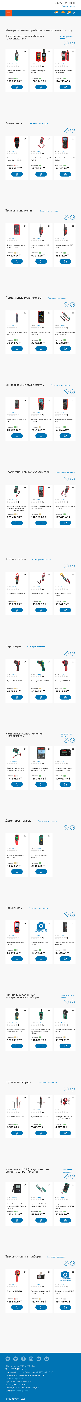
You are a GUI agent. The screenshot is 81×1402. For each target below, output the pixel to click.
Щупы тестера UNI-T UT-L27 (39, 1117)
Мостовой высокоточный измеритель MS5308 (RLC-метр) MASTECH (16, 1206)
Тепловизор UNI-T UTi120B (15, 1291)
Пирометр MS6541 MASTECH (40, 681)
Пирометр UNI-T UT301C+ (63, 681)
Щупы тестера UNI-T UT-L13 (15, 1117)
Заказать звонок (69, 6)
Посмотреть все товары (66, 37)
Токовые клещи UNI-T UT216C (16, 594)
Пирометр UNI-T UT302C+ (14, 681)
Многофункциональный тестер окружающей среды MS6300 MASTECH (40, 1032)
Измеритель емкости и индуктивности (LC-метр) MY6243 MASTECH (65, 1206)
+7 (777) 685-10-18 (44, 1372)
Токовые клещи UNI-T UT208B (40, 594)
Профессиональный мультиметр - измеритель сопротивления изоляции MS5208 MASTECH (17, 509)
